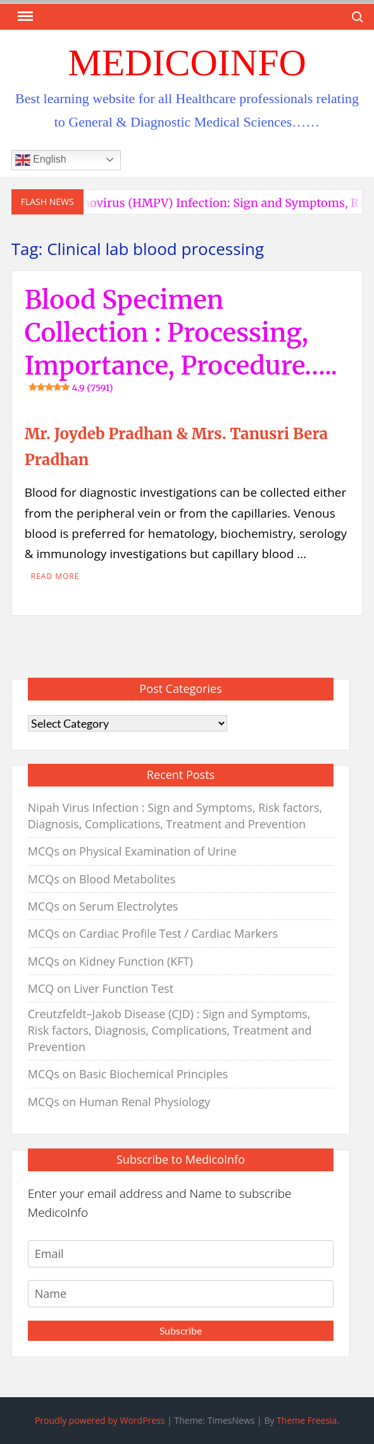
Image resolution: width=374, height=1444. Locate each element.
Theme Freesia (307, 1420)
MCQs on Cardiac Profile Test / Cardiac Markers (153, 933)
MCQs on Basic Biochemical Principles (128, 1073)
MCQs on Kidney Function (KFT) (110, 961)
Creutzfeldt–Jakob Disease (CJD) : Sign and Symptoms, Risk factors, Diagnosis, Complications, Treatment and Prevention (170, 1030)
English (40, 160)
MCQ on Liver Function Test (100, 988)
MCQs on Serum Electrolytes (103, 906)
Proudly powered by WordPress (100, 1420)
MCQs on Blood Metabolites (102, 879)
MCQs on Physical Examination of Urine (132, 851)
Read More (55, 576)
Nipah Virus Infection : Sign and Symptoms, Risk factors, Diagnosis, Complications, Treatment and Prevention (175, 815)
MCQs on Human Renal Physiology (119, 1101)
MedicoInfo (187, 63)
